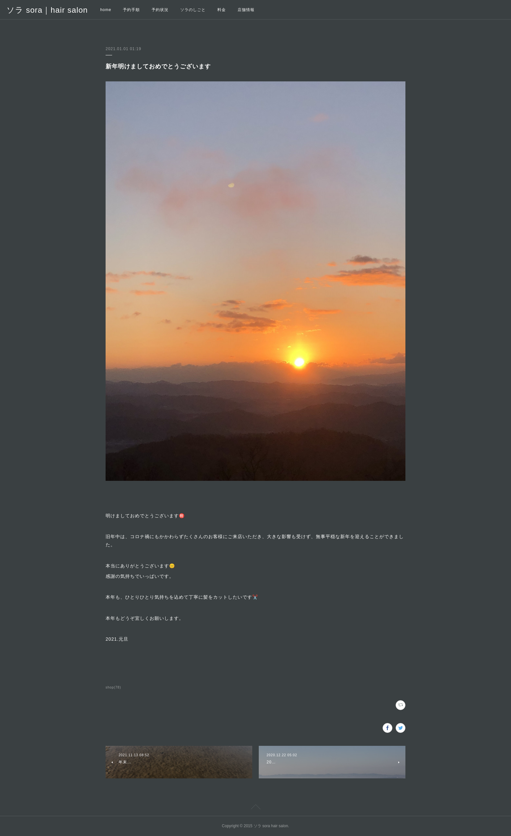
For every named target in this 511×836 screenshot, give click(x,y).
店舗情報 (246, 9)
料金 (221, 9)
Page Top (255, 808)
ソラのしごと (193, 9)
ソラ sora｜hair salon (47, 10)
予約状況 (160, 9)
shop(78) (113, 687)
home (105, 9)
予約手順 (131, 9)
